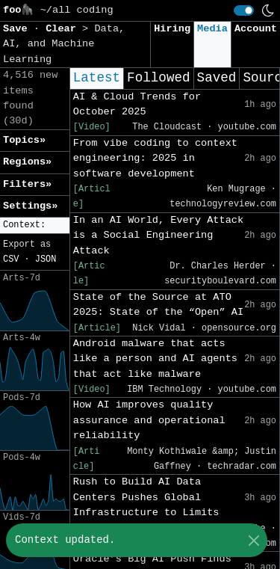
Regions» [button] (27, 161)
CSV (11, 259)
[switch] (244, 10)
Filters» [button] (27, 184)
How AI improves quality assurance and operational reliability (149, 420)
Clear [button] (64, 28)
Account (255, 28)
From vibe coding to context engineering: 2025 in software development (155, 158)
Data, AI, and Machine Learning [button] (64, 44)
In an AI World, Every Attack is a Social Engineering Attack (158, 235)
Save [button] (18, 28)
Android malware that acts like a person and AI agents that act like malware (155, 359)
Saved (217, 77)
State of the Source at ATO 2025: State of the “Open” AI (158, 305)
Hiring (172, 28)
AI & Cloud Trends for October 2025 (137, 104)
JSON (46, 259)
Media (212, 28)
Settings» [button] (30, 206)
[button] (34, 225)
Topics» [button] (24, 140)
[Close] (253, 540)
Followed (158, 77)
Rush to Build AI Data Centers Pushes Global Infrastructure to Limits (146, 497)
